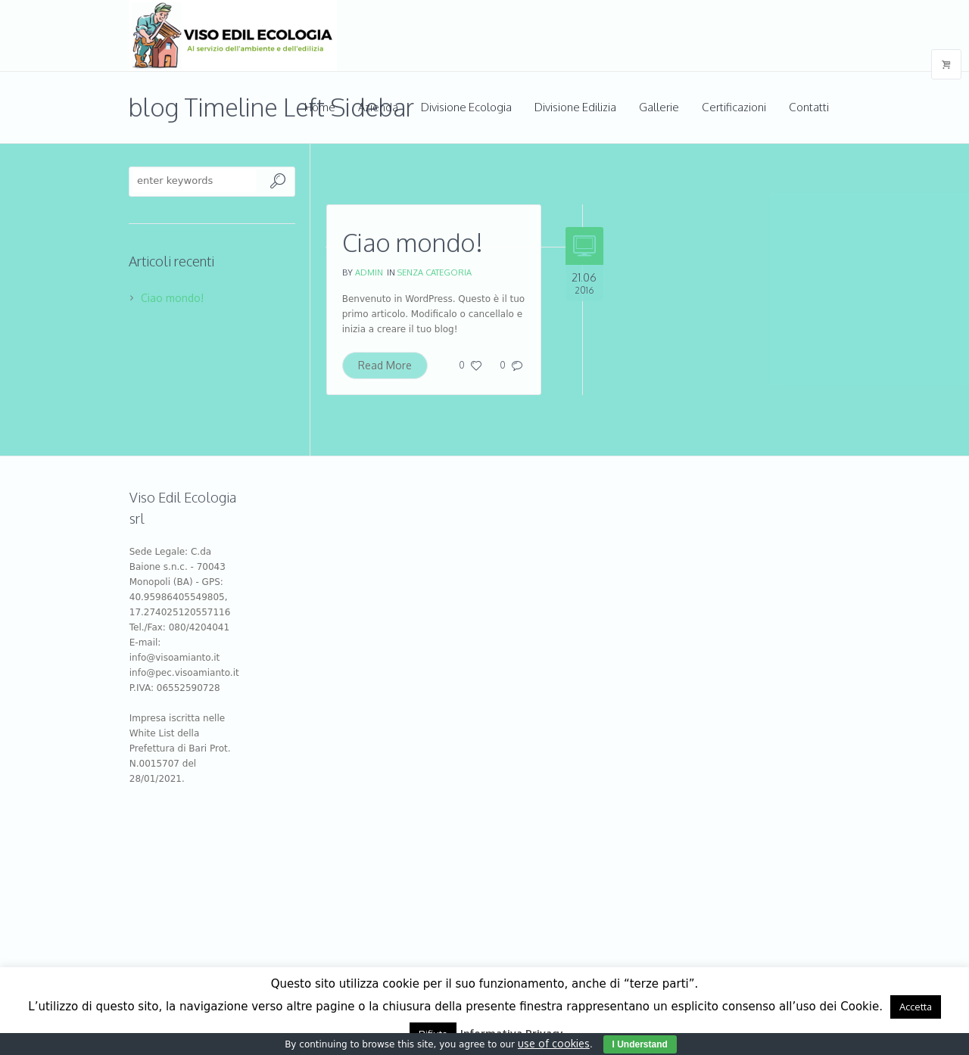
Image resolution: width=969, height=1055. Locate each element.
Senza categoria (434, 272)
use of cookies (554, 1043)
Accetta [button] (915, 1007)
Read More (385, 365)
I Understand (640, 1044)
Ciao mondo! (412, 242)
